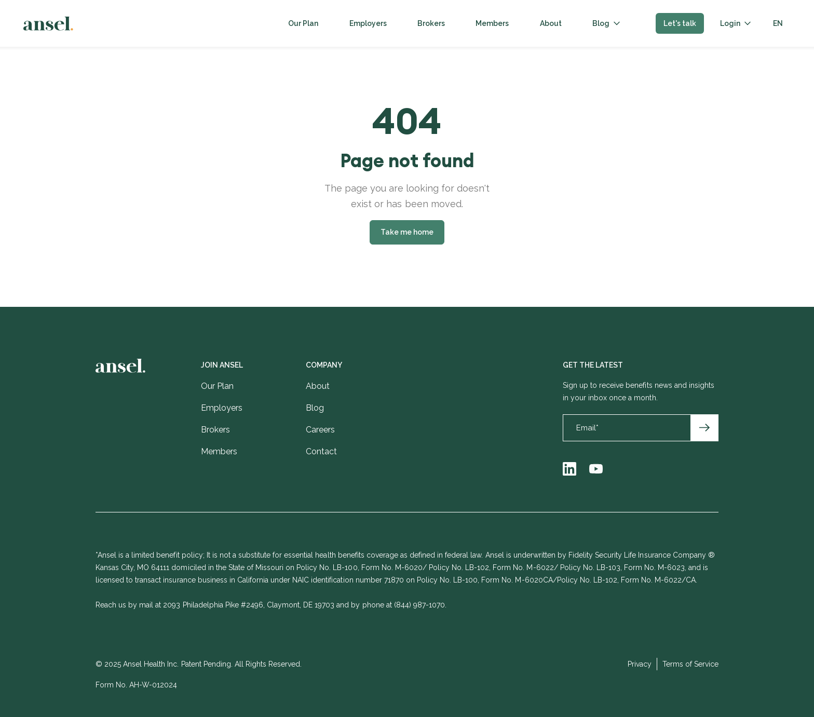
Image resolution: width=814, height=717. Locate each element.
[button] (606, 23)
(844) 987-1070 (419, 605)
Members (492, 23)
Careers (320, 430)
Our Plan (303, 23)
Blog (600, 23)
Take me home (407, 232)
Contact (321, 451)
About (551, 23)
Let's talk (679, 23)
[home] (48, 23)
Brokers (431, 23)
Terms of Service (690, 664)
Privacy (640, 664)
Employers (368, 23)
